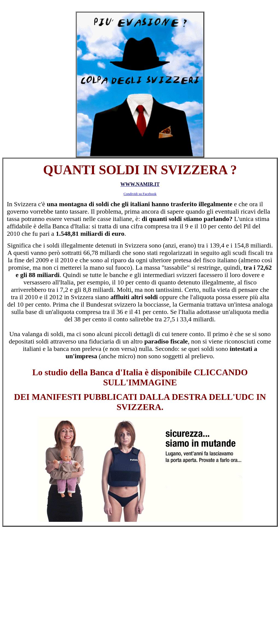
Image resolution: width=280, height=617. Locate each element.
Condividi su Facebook (140, 194)
